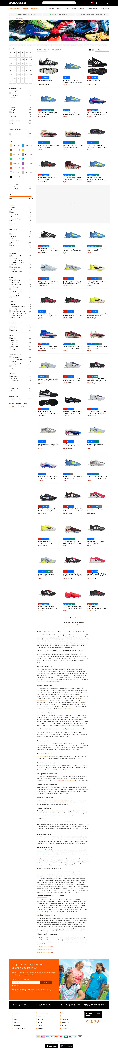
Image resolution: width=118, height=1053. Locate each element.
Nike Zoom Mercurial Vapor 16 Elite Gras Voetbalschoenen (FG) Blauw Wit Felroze (97, 114)
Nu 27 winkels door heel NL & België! (96, 1005)
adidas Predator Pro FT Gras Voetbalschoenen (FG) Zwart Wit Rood (72, 575)
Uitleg (19, 88)
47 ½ (15, 82)
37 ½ (23, 63)
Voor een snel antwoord (69, 1005)
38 (26, 63)
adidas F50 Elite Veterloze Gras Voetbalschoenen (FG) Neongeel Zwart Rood (97, 315)
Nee (78, 625)
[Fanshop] (51, 8)
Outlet (104, 45)
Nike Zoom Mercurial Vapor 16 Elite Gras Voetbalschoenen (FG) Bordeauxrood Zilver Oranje (73, 347)
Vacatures (40, 1028)
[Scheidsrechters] (92, 8)
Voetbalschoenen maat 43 (45, 949)
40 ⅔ (11, 70)
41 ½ (23, 70)
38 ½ (31, 63)
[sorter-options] (102, 50)
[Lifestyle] (59, 8)
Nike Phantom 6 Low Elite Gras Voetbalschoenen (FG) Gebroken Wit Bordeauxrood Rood (73, 146)
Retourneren (17, 1025)
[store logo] (21, 3)
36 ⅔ (11, 63)
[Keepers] (81, 8)
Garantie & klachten (43, 1013)
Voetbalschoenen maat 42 (45, 947)
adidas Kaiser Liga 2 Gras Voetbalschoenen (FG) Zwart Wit (47, 250)
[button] (107, 3)
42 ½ (31, 70)
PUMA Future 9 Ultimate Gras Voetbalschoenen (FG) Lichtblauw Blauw (47, 282)
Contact (40, 1022)
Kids (92, 45)
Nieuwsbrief (65, 1019)
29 (22, 52)
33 (26, 56)
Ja (68, 625)
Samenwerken (65, 1022)
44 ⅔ (31, 74)
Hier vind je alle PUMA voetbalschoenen (71, 725)
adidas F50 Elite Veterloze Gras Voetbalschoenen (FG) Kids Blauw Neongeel (73, 477)
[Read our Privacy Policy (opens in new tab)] (23, 985)
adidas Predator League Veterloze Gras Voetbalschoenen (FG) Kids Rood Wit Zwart (96, 510)
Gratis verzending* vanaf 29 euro (26, 14)
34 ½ (15, 59)
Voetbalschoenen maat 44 (45, 952)
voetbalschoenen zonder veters (63, 872)
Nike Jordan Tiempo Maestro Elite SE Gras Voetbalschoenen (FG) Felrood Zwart (73, 608)
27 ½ (11, 52)
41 (14, 70)
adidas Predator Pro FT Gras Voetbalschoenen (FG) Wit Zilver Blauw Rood (96, 412)
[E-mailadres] (26, 982)
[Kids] (67, 8)
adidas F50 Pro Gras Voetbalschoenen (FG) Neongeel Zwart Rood (45, 542)
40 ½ (31, 67)
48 (22, 82)
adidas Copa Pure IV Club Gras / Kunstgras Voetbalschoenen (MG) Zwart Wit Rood (97, 543)
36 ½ (31, 59)
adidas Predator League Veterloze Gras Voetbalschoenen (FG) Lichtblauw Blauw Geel (95, 445)
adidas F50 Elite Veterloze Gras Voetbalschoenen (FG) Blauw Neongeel (73, 81)
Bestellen (16, 1016)
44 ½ (27, 74)
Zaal (81, 45)
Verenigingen (65, 1025)
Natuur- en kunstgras (55, 45)
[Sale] (43, 8)
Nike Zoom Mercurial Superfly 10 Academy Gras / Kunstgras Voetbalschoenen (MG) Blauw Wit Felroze (48, 347)
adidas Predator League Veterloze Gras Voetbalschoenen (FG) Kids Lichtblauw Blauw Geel (47, 575)
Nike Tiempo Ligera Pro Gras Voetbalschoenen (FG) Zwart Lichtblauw (47, 510)
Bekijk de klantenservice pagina (22, 1005)
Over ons (40, 1019)
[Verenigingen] (105, 8)
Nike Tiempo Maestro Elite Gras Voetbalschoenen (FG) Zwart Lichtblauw (73, 412)
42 (26, 70)
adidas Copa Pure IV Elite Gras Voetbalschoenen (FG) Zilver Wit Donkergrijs (48, 445)
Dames (97, 45)
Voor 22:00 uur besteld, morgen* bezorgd (94, 14)
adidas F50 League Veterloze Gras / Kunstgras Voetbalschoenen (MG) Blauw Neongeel (48, 114)
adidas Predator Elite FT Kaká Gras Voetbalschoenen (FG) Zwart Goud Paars (96, 146)
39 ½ (23, 67)
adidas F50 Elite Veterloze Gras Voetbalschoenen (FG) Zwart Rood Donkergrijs (73, 315)
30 (30, 52)
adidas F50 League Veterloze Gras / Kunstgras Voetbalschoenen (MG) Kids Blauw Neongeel (96, 250)
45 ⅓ (15, 78)
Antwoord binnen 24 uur (45, 1005)
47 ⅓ (19, 82)
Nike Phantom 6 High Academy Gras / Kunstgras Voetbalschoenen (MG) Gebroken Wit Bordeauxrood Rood (48, 146)
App (63, 1013)
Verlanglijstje (96, 3)
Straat (86, 45)
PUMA (29, 45)
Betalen (16, 1019)
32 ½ (23, 56)
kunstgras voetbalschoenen (48, 765)
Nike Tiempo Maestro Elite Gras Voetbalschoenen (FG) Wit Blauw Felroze (48, 477)
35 (18, 59)
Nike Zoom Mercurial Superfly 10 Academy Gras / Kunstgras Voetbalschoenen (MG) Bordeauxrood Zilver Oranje (72, 179)
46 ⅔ (31, 78)
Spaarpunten (41, 1016)
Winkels (40, 1025)
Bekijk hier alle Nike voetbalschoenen (48, 681)
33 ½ (31, 56)
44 (22, 74)
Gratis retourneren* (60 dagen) (60, 14)
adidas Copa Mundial (45, 80)
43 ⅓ (19, 74)
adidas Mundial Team (94, 80)
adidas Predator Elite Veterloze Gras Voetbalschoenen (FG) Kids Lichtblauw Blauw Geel (48, 380)
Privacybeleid (17, 985)
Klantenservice (17, 1013)
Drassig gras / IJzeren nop (70, 45)
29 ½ (27, 52)
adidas (23, 45)
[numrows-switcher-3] (90, 50)
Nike (17, 45)
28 (14, 52)
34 (10, 59)
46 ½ (27, 78)
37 (14, 63)
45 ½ (19, 78)
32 (18, 56)
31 (10, 56)
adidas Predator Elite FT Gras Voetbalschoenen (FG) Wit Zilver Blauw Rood (72, 380)
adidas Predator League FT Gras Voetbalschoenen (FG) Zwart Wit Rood (47, 607)
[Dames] (74, 8)
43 (14, 74)
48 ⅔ (31, 82)
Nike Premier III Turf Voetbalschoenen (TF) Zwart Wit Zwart (47, 412)
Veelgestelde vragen (19, 1028)
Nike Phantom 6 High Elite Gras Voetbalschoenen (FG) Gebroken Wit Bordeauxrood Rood (72, 543)
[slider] (9, 196)
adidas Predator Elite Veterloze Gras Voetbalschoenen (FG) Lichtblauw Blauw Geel (73, 282)
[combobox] (59, 2)
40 (26, 67)
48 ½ (27, 82)
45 (10, 78)
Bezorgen (16, 1022)
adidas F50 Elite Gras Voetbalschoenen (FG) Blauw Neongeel (72, 114)
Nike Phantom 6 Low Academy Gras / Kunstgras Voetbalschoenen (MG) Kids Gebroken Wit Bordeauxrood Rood (97, 347)
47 (10, 82)
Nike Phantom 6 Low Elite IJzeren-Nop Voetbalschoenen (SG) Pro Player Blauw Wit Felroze (73, 445)
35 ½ (23, 59)
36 (26, 59)
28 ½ (19, 52)
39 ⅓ (19, 67)
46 (22, 78)
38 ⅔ (11, 67)
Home (10, 18)
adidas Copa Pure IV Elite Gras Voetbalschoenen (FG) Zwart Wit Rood (73, 510)
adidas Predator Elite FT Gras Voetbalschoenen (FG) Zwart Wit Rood (96, 380)
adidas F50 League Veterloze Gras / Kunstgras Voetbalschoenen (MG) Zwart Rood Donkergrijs (48, 179)
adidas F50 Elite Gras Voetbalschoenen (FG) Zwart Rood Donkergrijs (96, 607)
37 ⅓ (19, 63)
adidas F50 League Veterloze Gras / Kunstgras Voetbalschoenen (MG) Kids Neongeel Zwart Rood (96, 282)
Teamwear (65, 1028)
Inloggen (91, 3)
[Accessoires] (34, 8)
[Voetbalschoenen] (14, 8)
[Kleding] (25, 8)
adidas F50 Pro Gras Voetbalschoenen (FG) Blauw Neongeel (96, 179)
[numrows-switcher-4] (93, 50)
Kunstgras (45, 45)
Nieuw (12, 45)
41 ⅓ (19, 70)
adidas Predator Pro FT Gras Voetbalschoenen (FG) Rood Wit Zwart (96, 575)
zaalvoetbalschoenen (58, 811)
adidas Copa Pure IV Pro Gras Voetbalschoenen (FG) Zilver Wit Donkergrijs (97, 477)
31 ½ (15, 56)
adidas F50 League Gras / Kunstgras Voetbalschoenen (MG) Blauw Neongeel (72, 250)
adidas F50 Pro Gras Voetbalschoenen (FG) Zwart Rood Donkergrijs (47, 315)
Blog (63, 1016)
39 (14, 67)
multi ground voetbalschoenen (66, 780)
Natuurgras (37, 45)
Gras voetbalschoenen (43, 756)
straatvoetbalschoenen (60, 800)
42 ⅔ (11, 74)
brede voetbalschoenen (80, 837)
